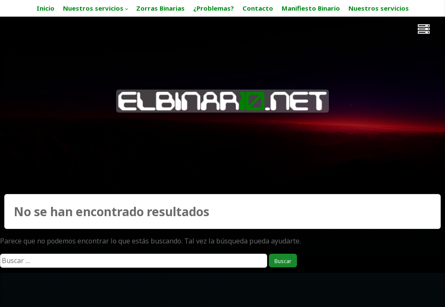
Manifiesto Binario (311, 8)
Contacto (257, 8)
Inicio (45, 8)
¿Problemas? (213, 8)
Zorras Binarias (160, 8)
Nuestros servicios (93, 8)
